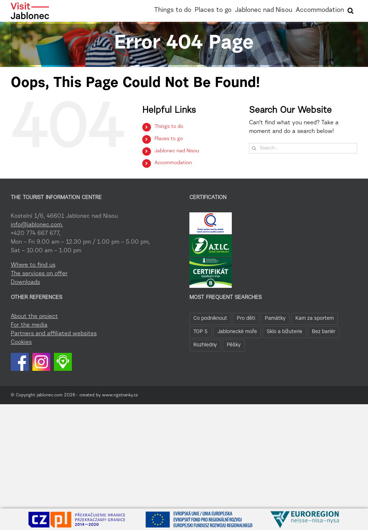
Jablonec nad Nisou (177, 151)
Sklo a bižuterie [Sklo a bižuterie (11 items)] (284, 332)
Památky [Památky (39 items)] (275, 318)
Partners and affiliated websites (54, 334)
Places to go (169, 139)
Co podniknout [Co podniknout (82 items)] (210, 318)
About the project (34, 316)
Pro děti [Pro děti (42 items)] (246, 318)
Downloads (25, 282)
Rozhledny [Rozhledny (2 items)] (205, 345)
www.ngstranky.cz (120, 395)
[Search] (254, 148)
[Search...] (303, 148)
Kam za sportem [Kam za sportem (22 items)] (314, 318)
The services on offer (39, 274)
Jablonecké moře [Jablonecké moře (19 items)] (237, 332)
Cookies (21, 342)
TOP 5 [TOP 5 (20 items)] (200, 332)
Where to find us (33, 265)
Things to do (169, 126)
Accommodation (173, 163)
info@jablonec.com (36, 225)
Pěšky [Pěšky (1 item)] (234, 345)
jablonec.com (50, 395)
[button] (351, 9)
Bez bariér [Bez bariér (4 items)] (323, 332)
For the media (29, 325)
